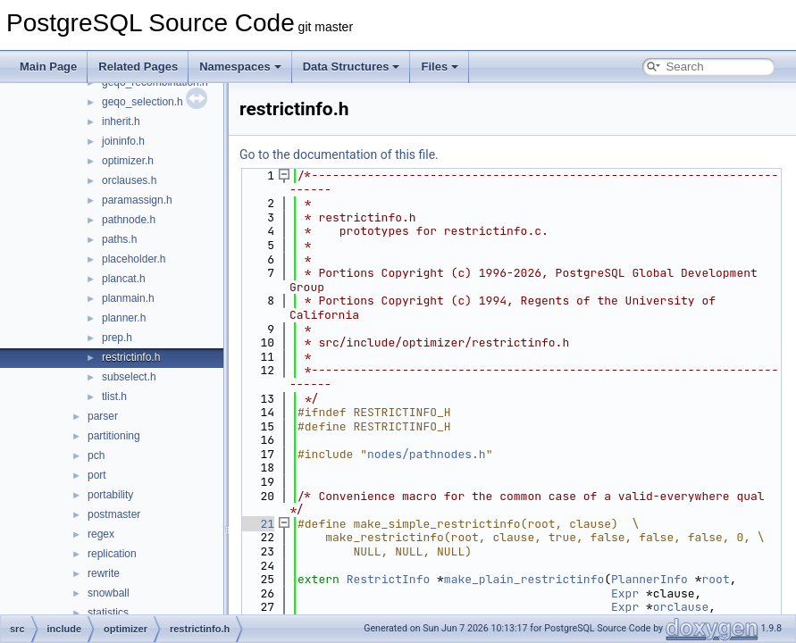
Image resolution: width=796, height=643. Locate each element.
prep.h (117, 337)
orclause (680, 606)
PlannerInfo (649, 579)
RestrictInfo (389, 579)
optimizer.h (128, 160)
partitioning (114, 436)
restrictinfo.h (131, 357)
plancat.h (124, 278)
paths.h (119, 239)
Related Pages (138, 66)
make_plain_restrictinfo (524, 579)
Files (439, 66)
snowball (109, 593)
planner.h (124, 318)
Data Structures (351, 66)
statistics (108, 612)
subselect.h (129, 377)
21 (256, 523)
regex (101, 534)
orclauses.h (129, 180)
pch (96, 455)
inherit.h (121, 121)
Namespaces (240, 66)
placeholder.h (133, 259)
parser (103, 416)
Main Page (48, 66)
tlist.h (114, 396)
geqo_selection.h (142, 102)
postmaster (114, 514)
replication (112, 553)
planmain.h (128, 298)
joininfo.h (123, 141)
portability (110, 495)
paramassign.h (137, 200)
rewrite (104, 573)
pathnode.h (128, 219)
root (715, 579)
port (97, 475)
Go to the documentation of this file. (339, 154)
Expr (625, 593)
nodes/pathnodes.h (426, 454)
